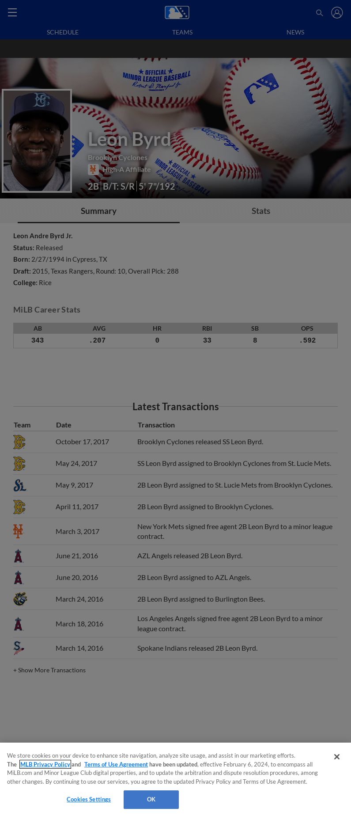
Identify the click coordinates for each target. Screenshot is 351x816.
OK (151, 799)
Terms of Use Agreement (116, 764)
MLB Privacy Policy (45, 764)
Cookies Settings (89, 799)
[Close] (337, 756)
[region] (175, 779)
